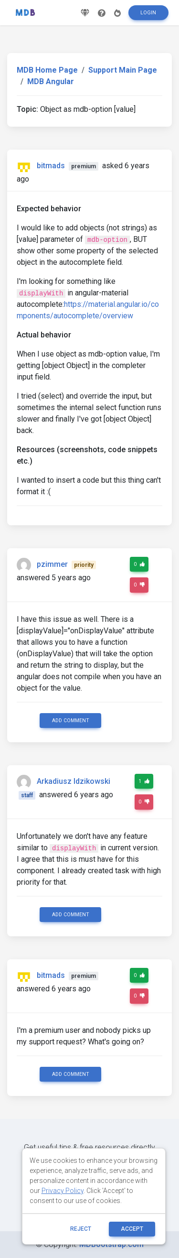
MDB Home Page (47, 70)
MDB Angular (50, 81)
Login (148, 13)
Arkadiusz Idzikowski (73, 781)
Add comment (70, 720)
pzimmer (52, 564)
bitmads (51, 165)
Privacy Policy (63, 1190)
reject (80, 1228)
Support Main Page (122, 70)
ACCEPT (132, 1228)
